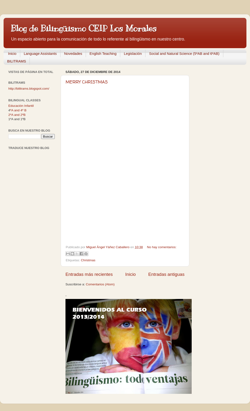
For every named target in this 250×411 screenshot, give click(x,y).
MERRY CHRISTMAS (87, 82)
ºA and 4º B (18, 110)
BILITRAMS (16, 61)
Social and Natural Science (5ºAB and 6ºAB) (184, 53)
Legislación (133, 53)
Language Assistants (40, 53)
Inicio (12, 53)
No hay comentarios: (161, 247)
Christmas (88, 260)
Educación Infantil (21, 106)
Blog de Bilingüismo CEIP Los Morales (83, 28)
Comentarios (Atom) (100, 284)
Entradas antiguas (166, 274)
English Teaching (103, 53)
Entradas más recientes (89, 274)
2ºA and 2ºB (16, 115)
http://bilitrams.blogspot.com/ (28, 88)
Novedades (73, 53)
